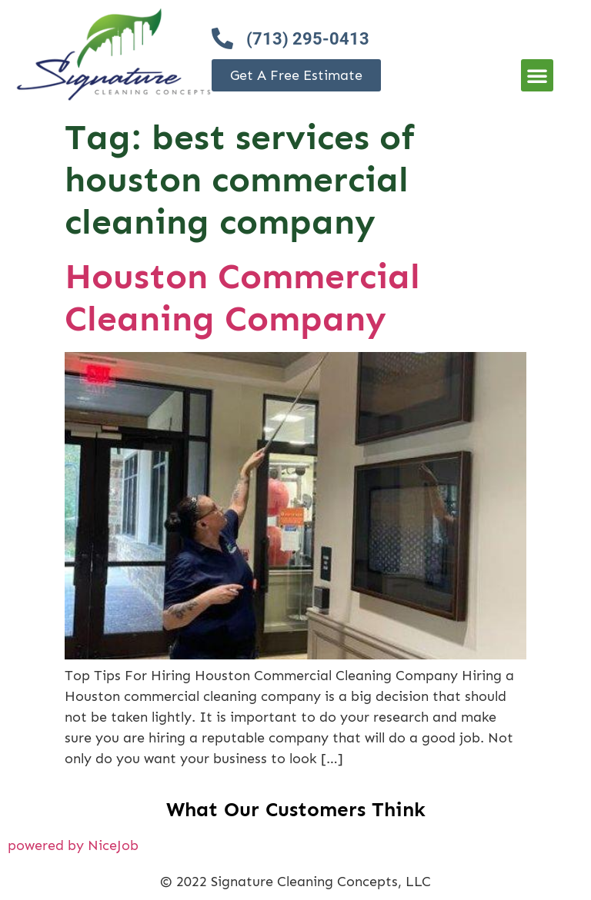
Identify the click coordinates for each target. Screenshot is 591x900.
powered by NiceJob (73, 845)
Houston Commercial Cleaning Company (242, 297)
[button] (537, 75)
